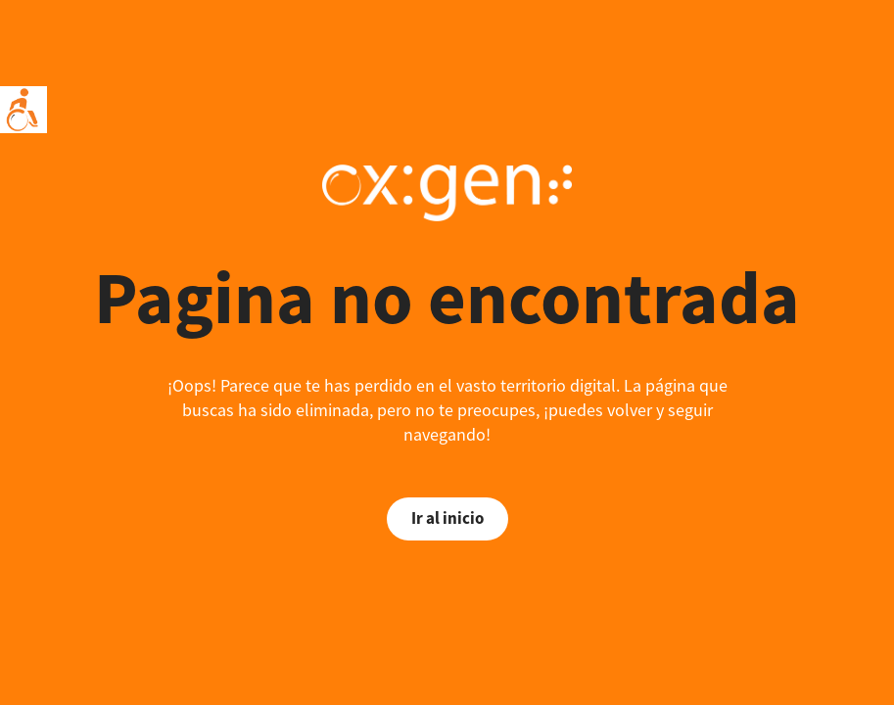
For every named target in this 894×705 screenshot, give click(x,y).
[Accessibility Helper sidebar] (23, 109)
